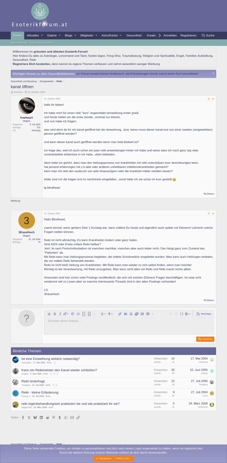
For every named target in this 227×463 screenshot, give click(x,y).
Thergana (25, 385)
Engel (180, 55)
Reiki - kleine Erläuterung (39, 392)
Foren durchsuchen (41, 42)
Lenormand (66, 55)
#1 (213, 99)
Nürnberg (36, 130)
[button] (41, 35)
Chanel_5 (25, 396)
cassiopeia (26, 362)
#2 (213, 213)
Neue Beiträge (19, 42)
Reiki (32, 59)
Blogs (68, 35)
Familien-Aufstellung (199, 55)
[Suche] (208, 35)
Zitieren (210, 193)
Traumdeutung (131, 55)
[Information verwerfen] (212, 73)
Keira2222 (203, 407)
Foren (17, 35)
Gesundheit (134, 35)
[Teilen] (208, 99)
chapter (24, 374)
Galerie (52, 35)
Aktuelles (33, 35)
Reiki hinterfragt (33, 381)
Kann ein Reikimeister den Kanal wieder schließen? (59, 370)
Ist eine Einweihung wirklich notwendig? (50, 359)
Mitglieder (86, 35)
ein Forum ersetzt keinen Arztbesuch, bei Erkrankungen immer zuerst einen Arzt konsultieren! (137, 73)
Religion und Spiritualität (159, 55)
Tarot (83, 55)
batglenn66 (26, 407)
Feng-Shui (113, 55)
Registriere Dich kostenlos (31, 64)
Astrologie (50, 55)
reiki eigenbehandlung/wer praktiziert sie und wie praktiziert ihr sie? (70, 404)
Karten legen (96, 55)
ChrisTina (203, 362)
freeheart (18, 92)
